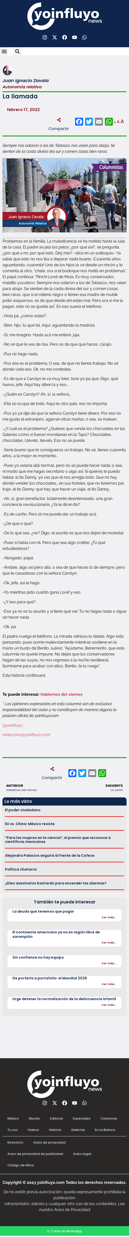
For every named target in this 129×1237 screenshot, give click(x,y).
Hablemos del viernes (62, 694)
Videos (33, 1129)
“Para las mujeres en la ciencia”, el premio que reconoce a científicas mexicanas (58, 839)
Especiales (81, 1118)
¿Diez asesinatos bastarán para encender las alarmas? (56, 883)
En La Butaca (105, 1129)
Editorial (56, 1118)
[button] (4, 51)
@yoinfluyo (12, 725)
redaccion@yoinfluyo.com (26, 734)
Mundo (34, 1118)
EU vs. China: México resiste (30, 823)
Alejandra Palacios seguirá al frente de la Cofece (49, 855)
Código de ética (20, 1165)
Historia (55, 1129)
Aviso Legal (82, 1153)
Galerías (78, 1129)
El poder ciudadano (23, 810)
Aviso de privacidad (49, 1142)
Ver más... (109, 917)
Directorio (15, 1142)
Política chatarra (21, 869)
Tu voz (12, 1129)
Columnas (108, 1118)
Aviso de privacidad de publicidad (35, 1153)
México (13, 1118)
